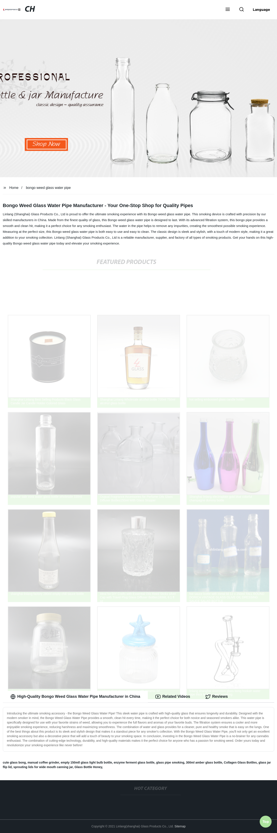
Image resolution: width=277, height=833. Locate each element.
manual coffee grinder (43, 762)
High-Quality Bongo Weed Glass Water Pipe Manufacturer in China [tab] (75, 696)
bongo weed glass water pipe (48, 188)
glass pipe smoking (170, 762)
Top (266, 821)
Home (14, 188)
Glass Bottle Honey (88, 767)
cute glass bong (14, 762)
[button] (227, 10)
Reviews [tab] (216, 696)
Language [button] (261, 9)
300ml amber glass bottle (204, 762)
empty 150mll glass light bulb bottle (86, 762)
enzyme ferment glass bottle (134, 762)
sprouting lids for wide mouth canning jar (43, 767)
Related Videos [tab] (172, 696)
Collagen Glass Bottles (240, 762)
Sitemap (179, 826)
